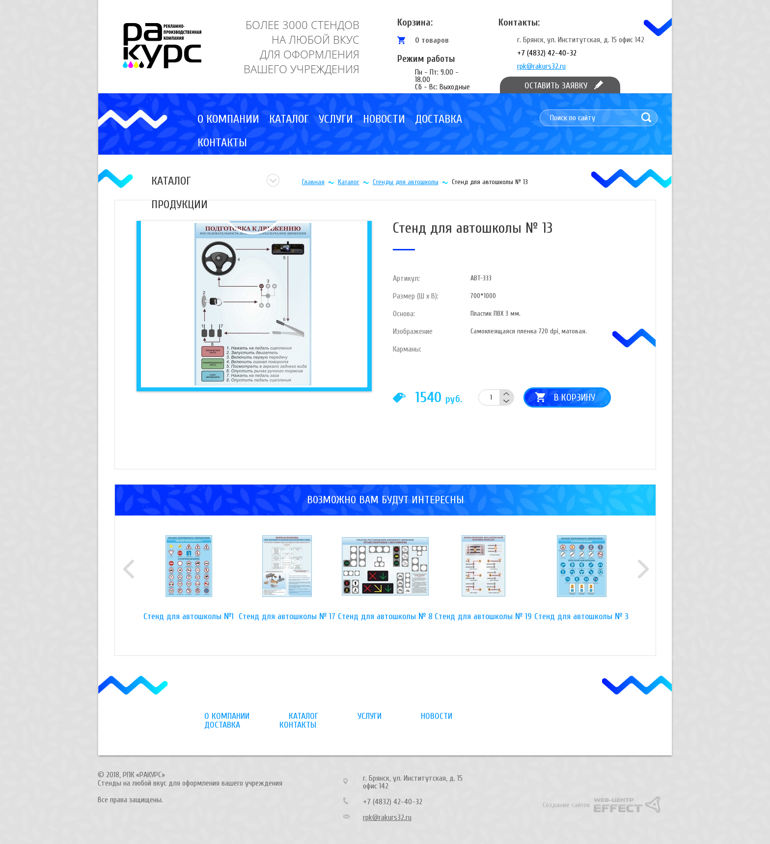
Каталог (289, 119)
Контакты (222, 142)
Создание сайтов (566, 805)
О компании (228, 119)
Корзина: (415, 22)
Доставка (438, 119)
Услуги (336, 119)
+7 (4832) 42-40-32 (547, 53)
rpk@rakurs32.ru (541, 66)
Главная (313, 182)
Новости (384, 119)
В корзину (574, 397)
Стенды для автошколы (406, 182)
